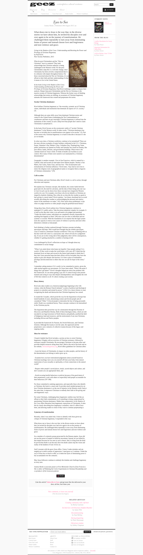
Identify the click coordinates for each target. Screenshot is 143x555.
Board (52, 542)
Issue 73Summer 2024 (108, 23)
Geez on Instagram (78, 544)
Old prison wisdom (77, 523)
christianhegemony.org (49, 346)
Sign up (87, 532)
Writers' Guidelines (82, 13)
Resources (52, 9)
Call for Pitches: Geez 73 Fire (103, 53)
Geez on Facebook (78, 542)
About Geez (53, 538)
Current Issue (45, 13)
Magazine (33, 9)
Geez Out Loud (57, 13)
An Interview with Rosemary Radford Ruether (77, 508)
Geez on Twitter (77, 540)
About (62, 9)
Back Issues (33, 13)
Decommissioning (77, 513)
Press (51, 544)
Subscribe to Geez (53, 482)
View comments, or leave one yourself (60, 491)
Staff (51, 540)
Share (60, 476)
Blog (43, 9)
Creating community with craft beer (77, 502)
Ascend (92, 550)
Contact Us (53, 546)
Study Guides (69, 13)
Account (109, 10)
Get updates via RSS (79, 538)
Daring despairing (77, 518)
